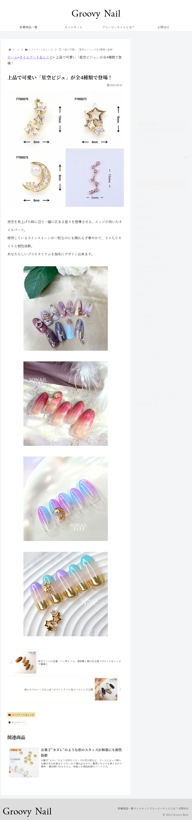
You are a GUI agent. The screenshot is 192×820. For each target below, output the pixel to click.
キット (142, 232)
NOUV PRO (146, 134)
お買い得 (144, 222)
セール (142, 261)
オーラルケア (147, 212)
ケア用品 (144, 242)
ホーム (12, 57)
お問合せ (181, 808)
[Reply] (185, 93)
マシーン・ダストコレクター (159, 320)
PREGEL (144, 143)
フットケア (145, 301)
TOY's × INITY (149, 183)
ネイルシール (147, 291)
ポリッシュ (145, 310)
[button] (184, 65)
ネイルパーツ (16, 722)
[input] (162, 65)
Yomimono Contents (153, 192)
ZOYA (141, 202)
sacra (141, 153)
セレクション (147, 271)
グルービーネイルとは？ (158, 808)
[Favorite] (179, 93)
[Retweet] (171, 93)
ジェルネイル (147, 251)
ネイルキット (132, 808)
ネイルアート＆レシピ (36, 57)
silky (141, 173)
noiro (141, 124)
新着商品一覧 (147, 330)
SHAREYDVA (147, 163)
